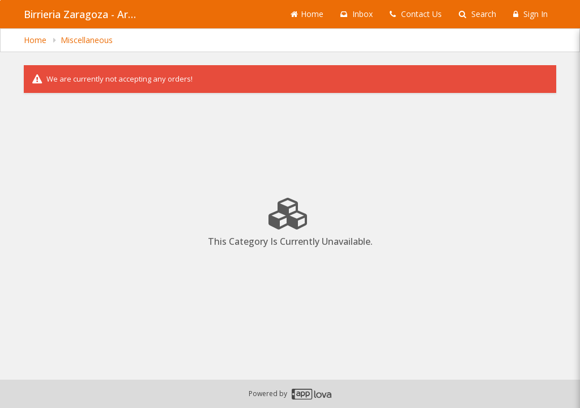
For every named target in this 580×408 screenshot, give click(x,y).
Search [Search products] (477, 13)
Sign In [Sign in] (530, 13)
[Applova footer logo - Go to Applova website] (311, 394)
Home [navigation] (36, 40)
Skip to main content (0, 0)
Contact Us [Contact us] (416, 13)
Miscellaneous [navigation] (87, 40)
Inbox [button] (356, 13)
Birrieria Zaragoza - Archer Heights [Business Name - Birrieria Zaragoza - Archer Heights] (80, 14)
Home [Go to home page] (307, 13)
